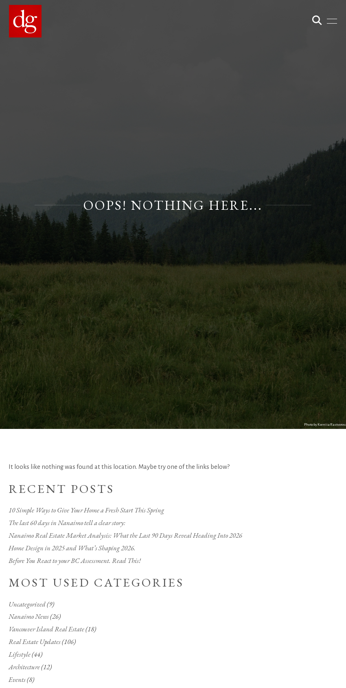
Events (17, 679)
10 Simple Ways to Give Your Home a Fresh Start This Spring (86, 510)
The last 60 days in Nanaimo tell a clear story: (67, 522)
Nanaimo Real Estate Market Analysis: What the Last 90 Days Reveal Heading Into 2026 (125, 535)
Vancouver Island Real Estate (46, 628)
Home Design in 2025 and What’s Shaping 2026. (72, 547)
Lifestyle (20, 654)
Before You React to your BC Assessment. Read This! (75, 560)
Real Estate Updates (35, 641)
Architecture (24, 666)
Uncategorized (27, 604)
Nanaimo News (29, 616)
